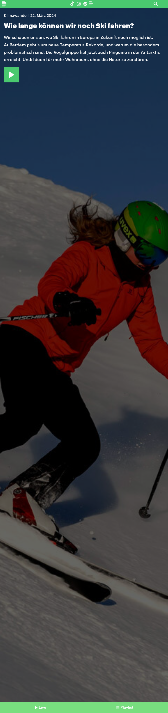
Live (42, 707)
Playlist (126, 707)
